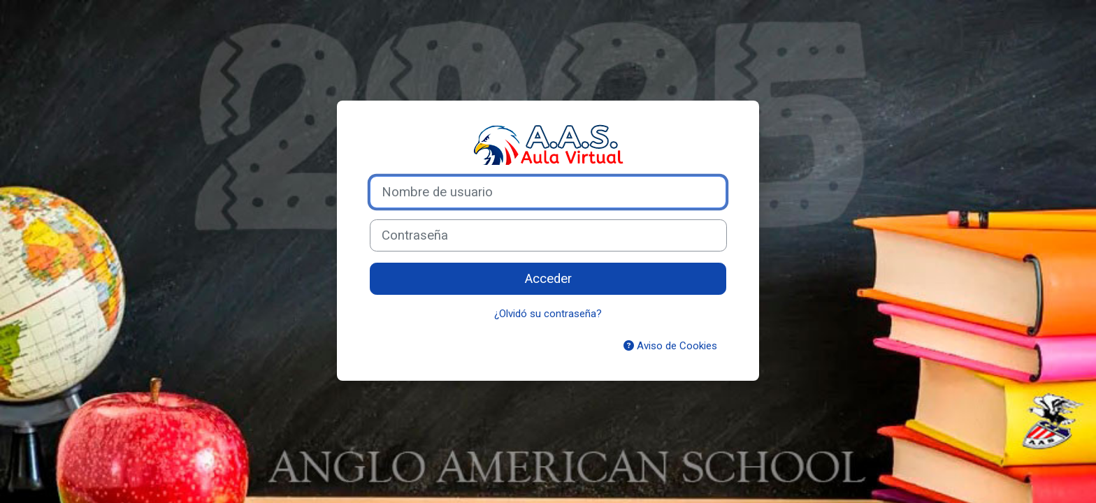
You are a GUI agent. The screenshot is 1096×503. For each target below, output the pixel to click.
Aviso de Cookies (670, 346)
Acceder (548, 278)
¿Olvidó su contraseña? (548, 313)
